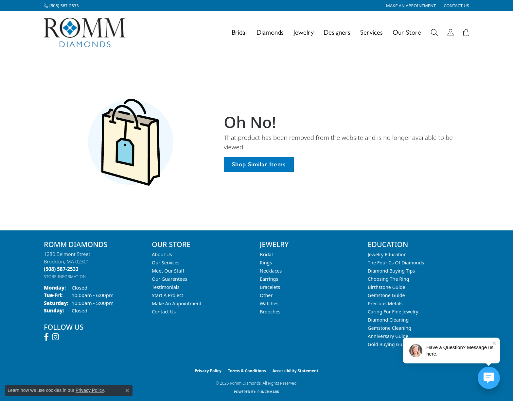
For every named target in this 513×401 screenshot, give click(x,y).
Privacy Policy (208, 371)
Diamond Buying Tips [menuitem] (391, 271)
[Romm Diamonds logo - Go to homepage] (87, 32)
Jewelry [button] (303, 32)
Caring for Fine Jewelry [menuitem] (393, 312)
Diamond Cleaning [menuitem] (388, 320)
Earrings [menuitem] (269, 279)
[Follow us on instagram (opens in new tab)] (55, 337)
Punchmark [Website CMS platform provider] (268, 392)
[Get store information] (65, 276)
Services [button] (371, 32)
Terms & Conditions (247, 371)
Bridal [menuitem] (266, 254)
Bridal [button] (239, 32)
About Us (162, 254)
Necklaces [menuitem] (271, 271)
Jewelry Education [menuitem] (387, 254)
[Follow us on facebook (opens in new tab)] (46, 337)
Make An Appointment (177, 303)
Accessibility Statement (295, 371)
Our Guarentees (169, 279)
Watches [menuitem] (269, 303)
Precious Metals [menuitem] (385, 303)
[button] (434, 32)
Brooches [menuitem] (270, 312)
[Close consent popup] (127, 391)
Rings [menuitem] (266, 262)
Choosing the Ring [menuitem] (388, 279)
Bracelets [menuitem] (270, 287)
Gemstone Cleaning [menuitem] (389, 328)
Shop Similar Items (259, 164)
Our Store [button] (407, 32)
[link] (61, 5)
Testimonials (165, 287)
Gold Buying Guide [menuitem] (388, 344)
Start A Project (167, 295)
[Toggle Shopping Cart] (466, 32)
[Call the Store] (61, 269)
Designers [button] (337, 32)
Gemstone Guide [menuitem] (386, 295)
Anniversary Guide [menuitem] (388, 336)
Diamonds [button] (270, 32)
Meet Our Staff (168, 271)
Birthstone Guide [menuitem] (386, 287)
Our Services (166, 262)
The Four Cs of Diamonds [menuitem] (396, 262)
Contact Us (164, 312)
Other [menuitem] (266, 295)
